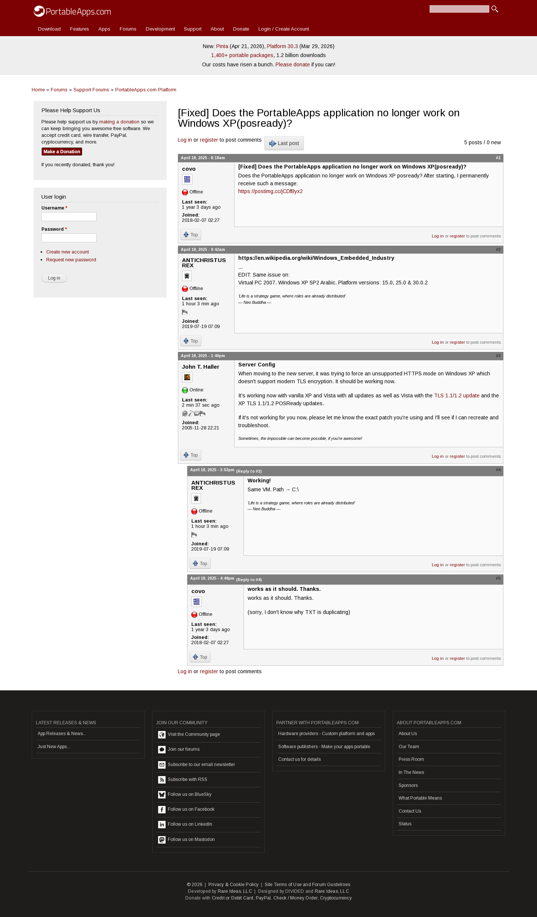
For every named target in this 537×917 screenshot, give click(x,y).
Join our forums (179, 749)
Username (54, 208)
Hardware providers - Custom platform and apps (326, 733)
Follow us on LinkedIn (185, 824)
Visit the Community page (189, 734)
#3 (498, 355)
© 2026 (194, 884)
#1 (498, 157)
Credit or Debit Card (233, 898)
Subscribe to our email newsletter (196, 765)
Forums (128, 29)
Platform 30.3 (282, 46)
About (217, 29)
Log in (185, 140)
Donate (241, 29)
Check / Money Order (295, 898)
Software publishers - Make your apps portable (324, 746)
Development (160, 29)
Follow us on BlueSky (184, 794)
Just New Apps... (54, 746)
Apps (104, 29)
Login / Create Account (283, 29)
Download (49, 29)
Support (192, 29)
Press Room (411, 759)
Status (405, 823)
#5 (498, 578)
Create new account (67, 252)
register (209, 140)
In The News (411, 772)
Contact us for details (299, 759)
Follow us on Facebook (186, 809)
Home (38, 89)
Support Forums (91, 89)
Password (54, 229)
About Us (408, 733)
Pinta (222, 46)
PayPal (263, 898)
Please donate (293, 64)
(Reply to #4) (249, 579)
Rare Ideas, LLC (235, 891)
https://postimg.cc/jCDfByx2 (270, 191)
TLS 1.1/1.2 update (457, 395)
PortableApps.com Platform (145, 89)
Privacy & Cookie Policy (233, 884)
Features (79, 29)
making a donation (119, 122)
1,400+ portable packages (242, 55)
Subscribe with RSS (182, 780)
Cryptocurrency (336, 898)
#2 (498, 249)
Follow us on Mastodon (186, 840)
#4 (498, 469)
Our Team (409, 746)
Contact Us (410, 811)
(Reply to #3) (249, 471)
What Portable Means (420, 798)
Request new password (71, 259)
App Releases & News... (62, 733)
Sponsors (408, 785)
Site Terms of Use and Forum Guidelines (308, 884)
